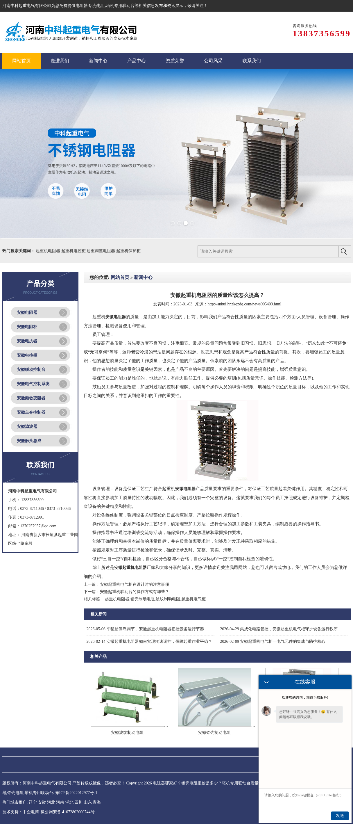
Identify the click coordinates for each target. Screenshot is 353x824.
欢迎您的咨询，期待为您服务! (305, 697)
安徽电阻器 (27, 312)
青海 (97, 802)
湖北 (69, 802)
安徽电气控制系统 (33, 384)
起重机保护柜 (128, 251)
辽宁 (33, 802)
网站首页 (120, 277)
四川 (78, 802)
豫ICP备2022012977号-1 (76, 793)
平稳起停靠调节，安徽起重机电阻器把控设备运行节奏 (145, 629)
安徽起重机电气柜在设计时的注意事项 (134, 584)
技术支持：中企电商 (20, 812)
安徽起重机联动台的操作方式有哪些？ (134, 592)
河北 (51, 802)
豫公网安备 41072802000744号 (68, 812)
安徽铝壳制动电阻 (214, 732)
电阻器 (82, 5)
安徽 (42, 802)
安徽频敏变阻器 (31, 398)
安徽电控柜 (27, 355)
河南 (60, 802)
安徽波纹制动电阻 (127, 732)
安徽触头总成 (29, 441)
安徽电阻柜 (27, 327)
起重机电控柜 (74, 251)
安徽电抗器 (27, 341)
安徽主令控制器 (31, 412)
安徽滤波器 (27, 426)
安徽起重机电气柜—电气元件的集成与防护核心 (273, 641)
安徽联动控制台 (31, 369)
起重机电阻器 (48, 251)
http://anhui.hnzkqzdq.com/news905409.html (244, 304)
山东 (88, 802)
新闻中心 (143, 277)
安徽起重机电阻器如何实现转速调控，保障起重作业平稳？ (149, 641)
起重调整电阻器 (101, 251)
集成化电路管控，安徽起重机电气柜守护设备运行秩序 (279, 629)
